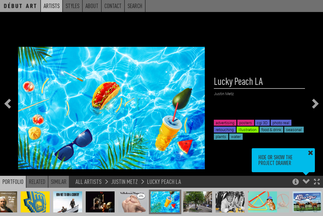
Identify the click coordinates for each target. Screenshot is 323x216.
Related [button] (37, 181)
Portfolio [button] (12, 181)
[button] (317, 182)
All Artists (88, 181)
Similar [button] (58, 181)
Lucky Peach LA (164, 181)
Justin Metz (124, 181)
